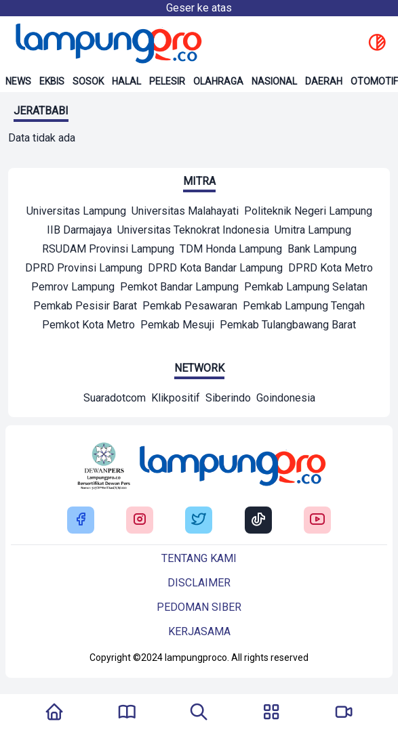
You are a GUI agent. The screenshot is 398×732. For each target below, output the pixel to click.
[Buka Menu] (271, 713)
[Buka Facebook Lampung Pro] (81, 520)
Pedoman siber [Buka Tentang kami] (199, 607)
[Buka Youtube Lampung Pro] (317, 520)
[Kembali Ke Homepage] (54, 713)
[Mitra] (76, 212)
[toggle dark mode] (377, 43)
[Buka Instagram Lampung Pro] (140, 520)
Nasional (274, 81)
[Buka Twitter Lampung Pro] (199, 520)
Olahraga (218, 81)
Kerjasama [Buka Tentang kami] (199, 631)
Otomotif (374, 81)
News (18, 81)
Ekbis (51, 81)
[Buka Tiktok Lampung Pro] (258, 520)
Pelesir (167, 81)
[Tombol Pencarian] (198, 713)
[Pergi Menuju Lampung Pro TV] (343, 713)
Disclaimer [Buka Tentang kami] (199, 582)
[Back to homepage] (107, 43)
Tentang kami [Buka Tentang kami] (199, 558)
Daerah (323, 81)
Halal (126, 81)
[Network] (114, 399)
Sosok (88, 81)
